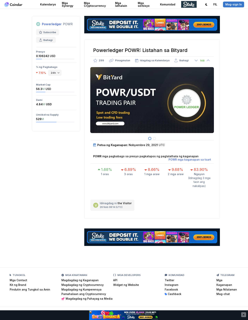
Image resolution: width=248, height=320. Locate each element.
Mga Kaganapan (224, 282)
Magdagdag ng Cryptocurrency (82, 284)
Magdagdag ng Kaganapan (80, 280)
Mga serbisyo (144, 4)
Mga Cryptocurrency (95, 4)
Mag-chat (223, 294)
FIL (215, 4)
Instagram (171, 284)
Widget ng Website (126, 284)
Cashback (173, 294)
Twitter (169, 280)
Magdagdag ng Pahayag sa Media (87, 298)
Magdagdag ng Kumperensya (81, 289)
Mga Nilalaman (226, 289)
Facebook (171, 289)
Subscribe (47, 32)
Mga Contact (18, 280)
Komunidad (167, 4)
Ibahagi (46, 40)
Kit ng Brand (18, 284)
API (115, 280)
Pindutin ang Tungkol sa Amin (30, 289)
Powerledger (52, 24)
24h (53, 72)
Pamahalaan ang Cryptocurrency (83, 294)
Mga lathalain (121, 4)
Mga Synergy (67, 4)
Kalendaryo (48, 4)
